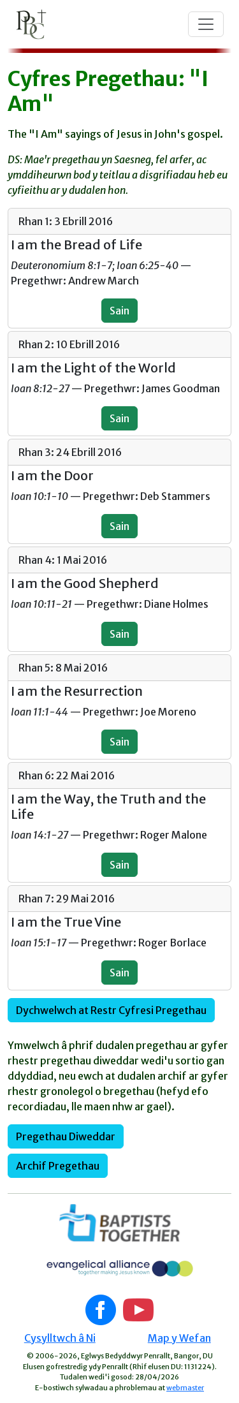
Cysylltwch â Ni (60, 1338)
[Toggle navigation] (206, 24)
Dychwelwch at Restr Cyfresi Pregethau (111, 1010)
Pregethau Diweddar (65, 1136)
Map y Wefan (179, 1338)
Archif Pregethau (57, 1165)
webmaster (185, 1387)
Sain (119, 310)
